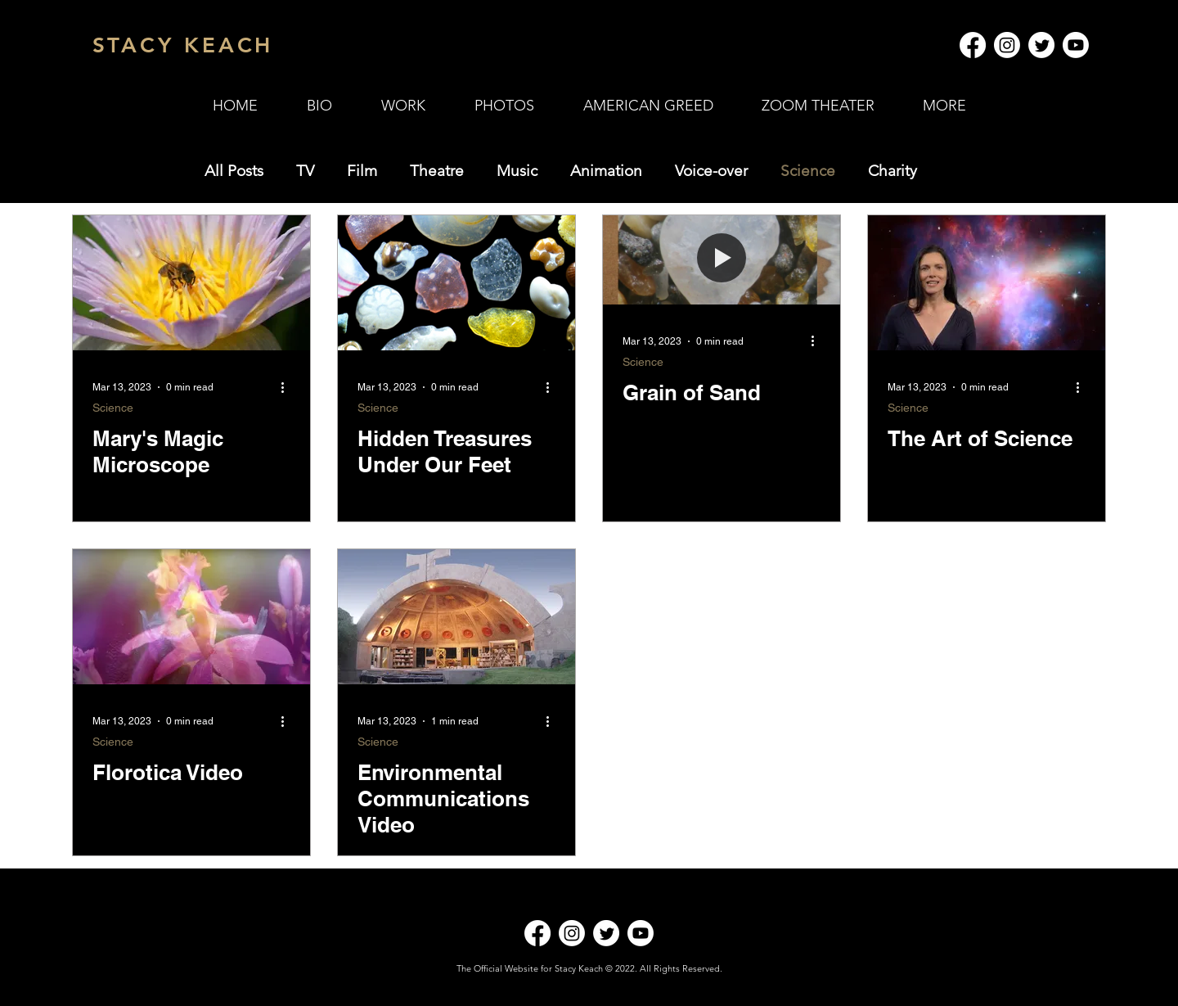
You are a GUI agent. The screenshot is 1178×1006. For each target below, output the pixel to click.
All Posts (234, 170)
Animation (606, 170)
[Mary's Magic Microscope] (191, 282)
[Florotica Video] (191, 616)
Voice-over (711, 170)
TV (305, 170)
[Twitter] (1041, 45)
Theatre (437, 170)
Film (362, 170)
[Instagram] (1007, 45)
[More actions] (288, 387)
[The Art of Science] (986, 282)
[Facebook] (973, 45)
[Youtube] (1076, 45)
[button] (403, 105)
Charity (892, 170)
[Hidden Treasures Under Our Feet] (456, 282)
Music (517, 170)
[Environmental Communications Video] (456, 616)
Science (807, 170)
